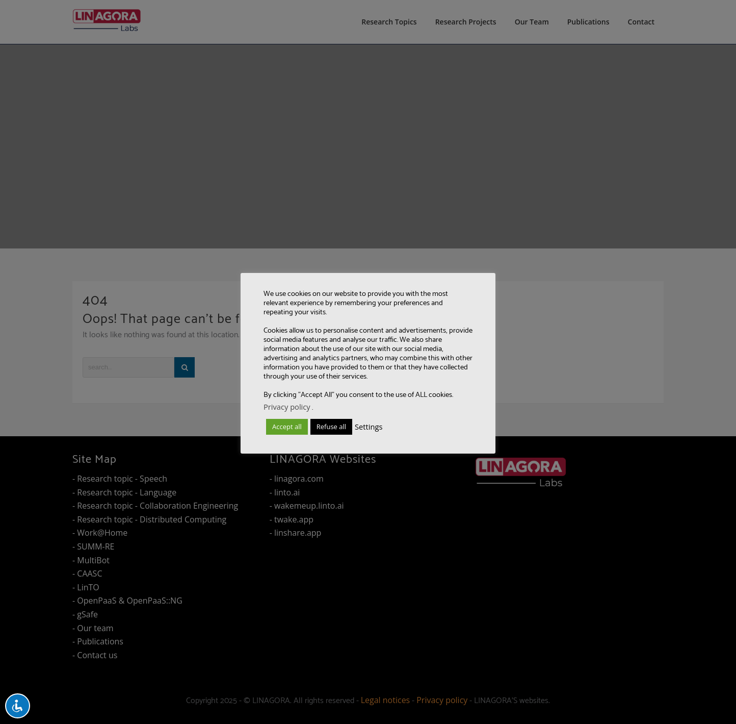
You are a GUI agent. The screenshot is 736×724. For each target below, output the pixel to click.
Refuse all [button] (331, 426)
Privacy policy (287, 407)
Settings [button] (368, 426)
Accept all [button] (287, 426)
